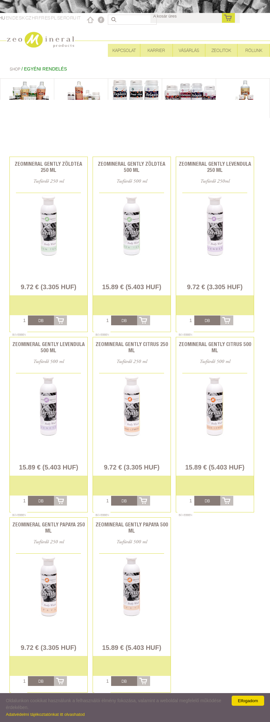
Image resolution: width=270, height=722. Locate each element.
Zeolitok (221, 50)
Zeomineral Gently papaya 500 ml (132, 528)
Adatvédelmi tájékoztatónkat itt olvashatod (45, 714)
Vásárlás (189, 50)
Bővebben (19, 334)
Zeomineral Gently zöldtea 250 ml (48, 167)
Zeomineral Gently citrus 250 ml (132, 347)
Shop (15, 69)
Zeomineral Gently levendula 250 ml (215, 167)
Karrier (156, 50)
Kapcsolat (124, 50)
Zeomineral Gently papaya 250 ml (48, 528)
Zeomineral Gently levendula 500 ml (48, 347)
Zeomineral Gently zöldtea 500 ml (131, 167)
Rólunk (253, 50)
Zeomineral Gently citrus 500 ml (215, 347)
